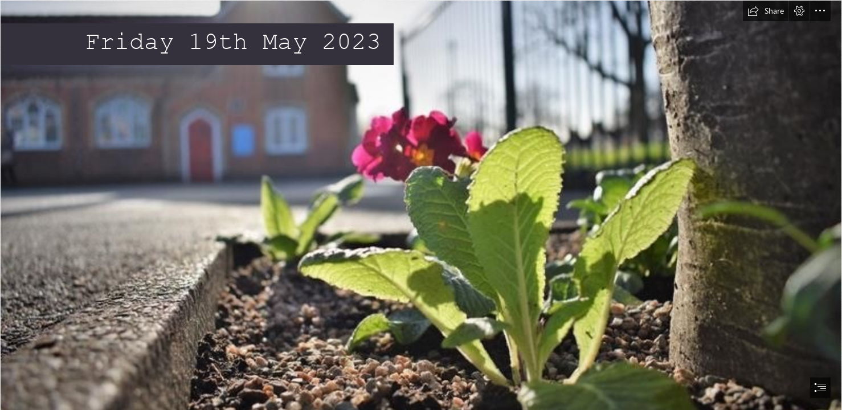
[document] (421, 205)
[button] (765, 11)
